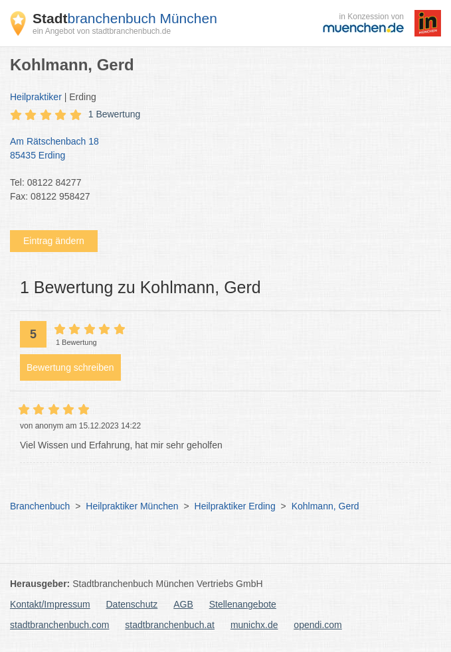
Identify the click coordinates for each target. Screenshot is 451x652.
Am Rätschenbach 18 (219, 149)
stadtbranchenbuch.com (59, 624)
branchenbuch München (125, 18)
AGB (183, 604)
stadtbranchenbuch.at (170, 624)
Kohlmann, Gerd (325, 506)
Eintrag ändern (53, 240)
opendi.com (317, 624)
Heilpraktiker (36, 97)
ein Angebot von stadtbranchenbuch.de (102, 31)
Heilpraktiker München (132, 506)
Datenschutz (132, 604)
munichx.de (254, 624)
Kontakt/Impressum (50, 604)
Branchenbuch (40, 506)
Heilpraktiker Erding (235, 506)
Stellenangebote (242, 604)
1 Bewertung (114, 114)
